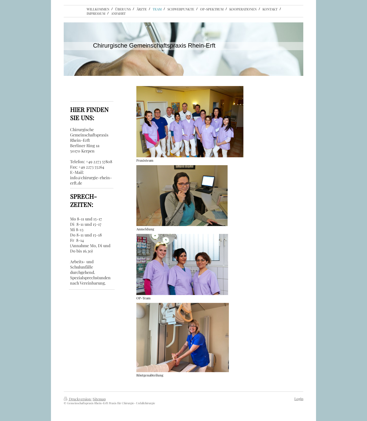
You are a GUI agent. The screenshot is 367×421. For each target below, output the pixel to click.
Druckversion (77, 399)
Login (298, 398)
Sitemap (99, 399)
